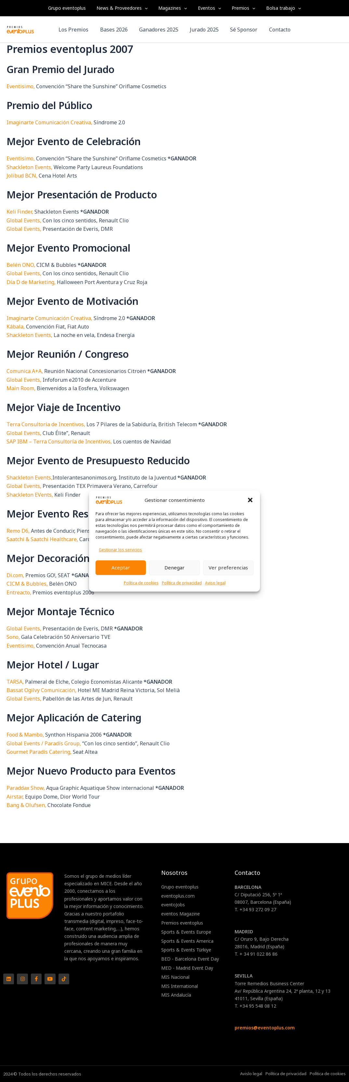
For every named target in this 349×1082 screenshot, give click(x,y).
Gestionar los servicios (120, 550)
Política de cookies (141, 583)
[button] (250, 500)
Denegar (174, 567)
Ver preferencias (228, 567)
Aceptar (120, 567)
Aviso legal (215, 583)
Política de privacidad (182, 583)
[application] (147, 8)
